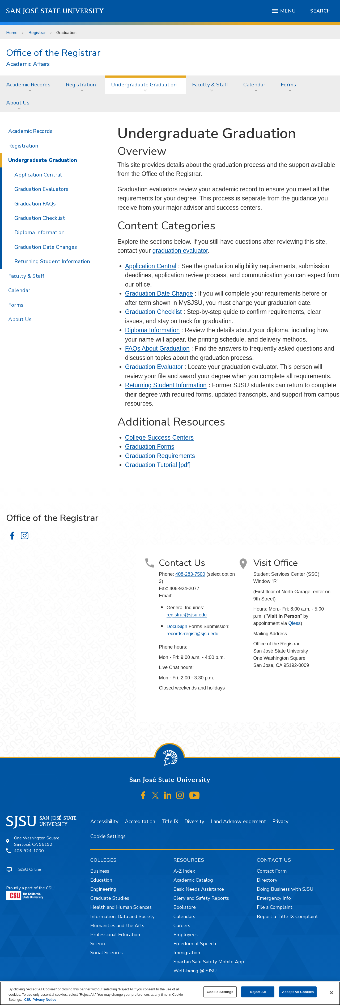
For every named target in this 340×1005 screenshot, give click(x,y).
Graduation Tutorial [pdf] (158, 464)
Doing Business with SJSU (285, 889)
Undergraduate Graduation (144, 84)
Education (101, 880)
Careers (181, 925)
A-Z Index (184, 871)
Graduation (66, 33)
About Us (17, 102)
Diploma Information (152, 330)
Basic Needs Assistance (198, 889)
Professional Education (115, 934)
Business (99, 871)
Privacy (280, 821)
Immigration (186, 952)
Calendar (254, 84)
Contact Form (272, 871)
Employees (185, 934)
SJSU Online (29, 869)
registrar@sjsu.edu (187, 614)
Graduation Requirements (160, 455)
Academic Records (28, 84)
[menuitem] (30, 84)
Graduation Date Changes (45, 247)
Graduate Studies (109, 898)
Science (98, 943)
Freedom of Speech (194, 943)
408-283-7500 (190, 574)
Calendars (184, 916)
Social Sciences (106, 952)
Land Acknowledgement (238, 821)
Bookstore (184, 907)
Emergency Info (274, 898)
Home (12, 33)
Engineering (103, 889)
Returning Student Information (166, 385)
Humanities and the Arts (117, 925)
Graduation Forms (149, 446)
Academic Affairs (28, 64)
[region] (170, 993)
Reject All (258, 992)
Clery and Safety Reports (201, 898)
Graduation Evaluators (41, 189)
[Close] (331, 993)
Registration (81, 84)
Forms (288, 84)
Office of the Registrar (53, 53)
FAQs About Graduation (157, 348)
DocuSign (177, 626)
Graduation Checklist (153, 311)
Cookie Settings (108, 836)
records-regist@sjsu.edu (192, 633)
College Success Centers (159, 437)
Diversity (194, 821)
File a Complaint (274, 907)
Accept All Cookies (298, 992)
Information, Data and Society (122, 916)
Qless (294, 623)
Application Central (150, 266)
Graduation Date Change (159, 293)
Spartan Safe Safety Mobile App (208, 961)
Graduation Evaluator (154, 366)
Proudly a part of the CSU (30, 892)
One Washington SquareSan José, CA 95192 (37, 841)
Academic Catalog (193, 880)
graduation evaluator (180, 250)
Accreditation (140, 821)
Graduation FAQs (35, 203)
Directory (267, 880)
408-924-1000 (29, 851)
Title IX (170, 821)
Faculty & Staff (210, 84)
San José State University (55, 11)
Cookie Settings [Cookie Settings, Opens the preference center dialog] (220, 992)
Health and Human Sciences (121, 907)
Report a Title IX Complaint (287, 916)
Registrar (37, 33)
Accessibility (104, 821)
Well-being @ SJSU (195, 971)
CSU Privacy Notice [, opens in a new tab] (40, 1000)
